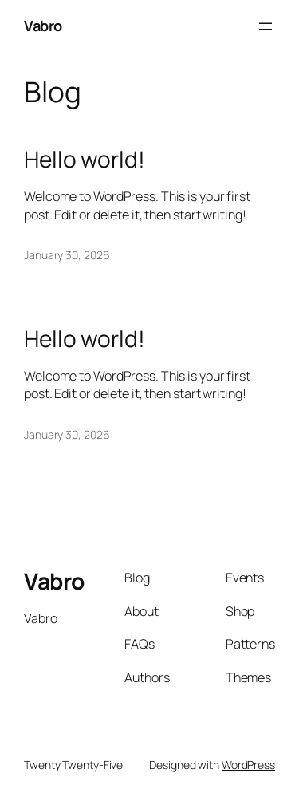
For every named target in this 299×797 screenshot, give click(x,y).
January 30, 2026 (66, 254)
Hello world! (84, 159)
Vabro (43, 25)
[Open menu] (265, 26)
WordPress (248, 764)
